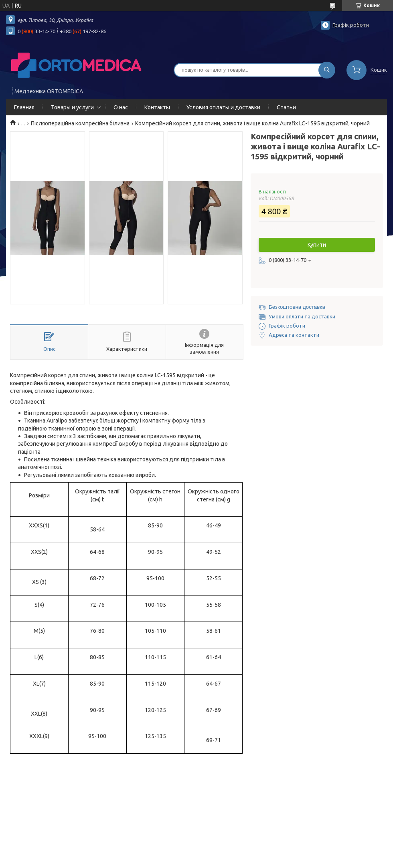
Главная (24, 107)
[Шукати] (326, 70)
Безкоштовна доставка (297, 307)
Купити (317, 244)
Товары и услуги (72, 107)
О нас (120, 107)
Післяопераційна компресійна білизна (80, 123)
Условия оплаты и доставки (223, 107)
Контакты (157, 107)
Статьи (286, 107)
